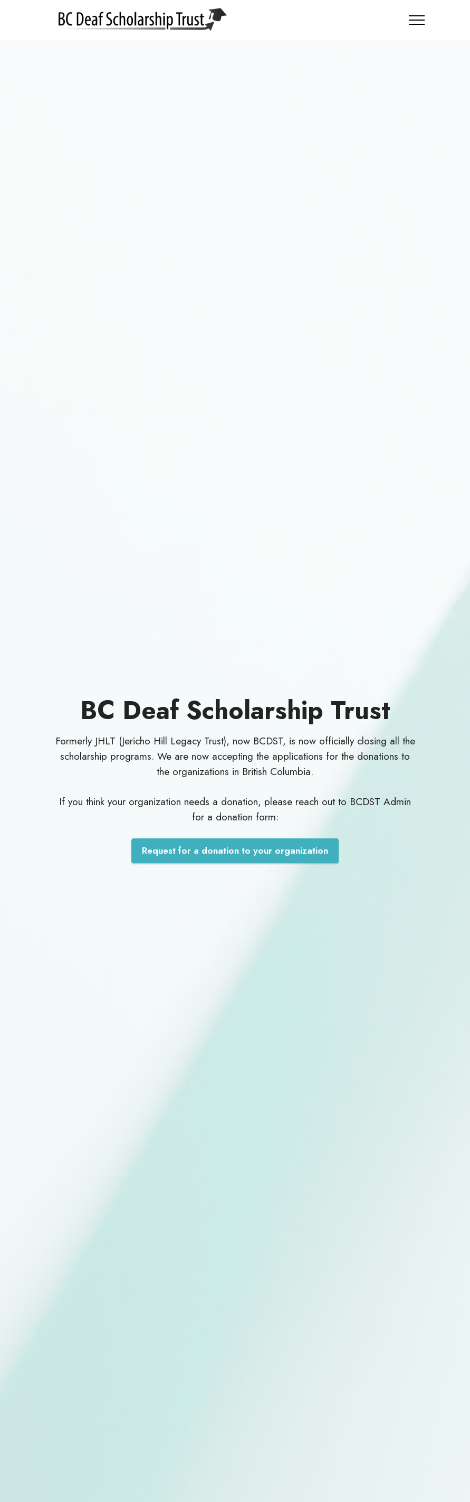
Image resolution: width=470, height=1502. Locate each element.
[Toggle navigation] (417, 20)
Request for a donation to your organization (235, 850)
